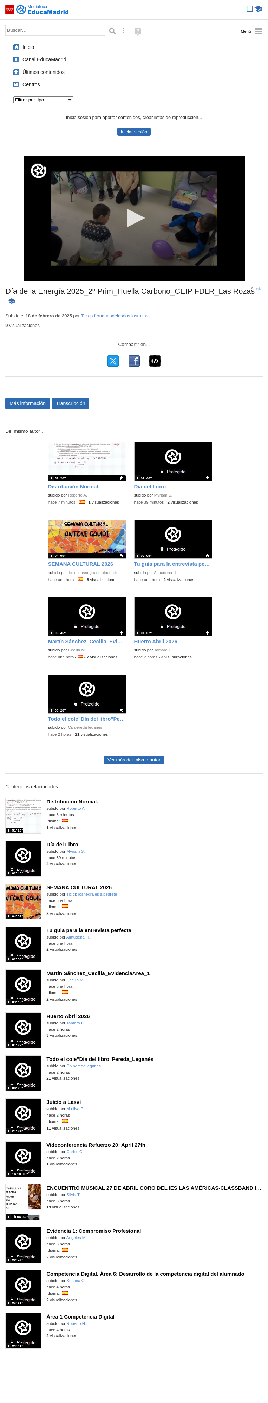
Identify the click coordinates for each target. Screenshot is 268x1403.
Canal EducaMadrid (44, 59)
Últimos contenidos (43, 72)
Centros (31, 84)
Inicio (28, 47)
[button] (134, 218)
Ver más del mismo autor (133, 760)
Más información (27, 403)
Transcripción (70, 403)
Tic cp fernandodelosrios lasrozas (114, 315)
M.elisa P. (75, 1109)
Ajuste (257, 288)
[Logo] (39, 170)
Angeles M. (76, 1237)
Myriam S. (163, 495)
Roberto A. (77, 495)
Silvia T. (73, 1195)
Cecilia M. (77, 650)
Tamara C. (163, 650)
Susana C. (75, 1280)
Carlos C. (74, 1152)
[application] (134, 218)
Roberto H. (76, 1323)
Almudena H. (165, 572)
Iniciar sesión (134, 131)
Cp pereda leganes (85, 727)
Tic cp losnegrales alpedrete (93, 572)
